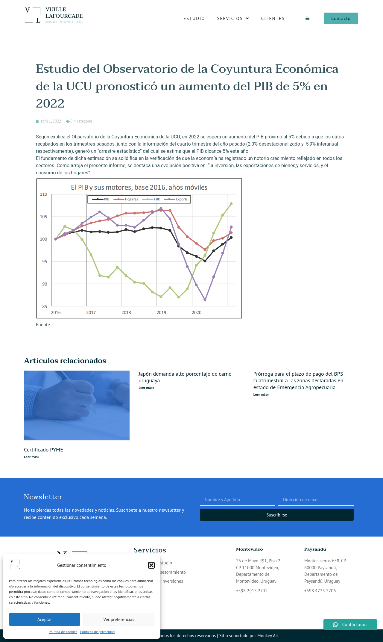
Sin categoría (81, 121)
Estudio (194, 18)
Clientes (273, 18)
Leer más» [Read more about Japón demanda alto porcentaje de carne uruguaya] (146, 387)
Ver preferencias (119, 619)
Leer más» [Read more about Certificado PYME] (31, 456)
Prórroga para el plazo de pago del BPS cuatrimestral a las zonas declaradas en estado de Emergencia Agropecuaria (298, 380)
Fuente (43, 324)
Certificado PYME (43, 449)
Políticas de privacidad (97, 631)
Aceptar (44, 619)
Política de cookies (63, 631)
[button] (151, 565)
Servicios (233, 18)
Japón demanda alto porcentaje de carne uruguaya (185, 377)
